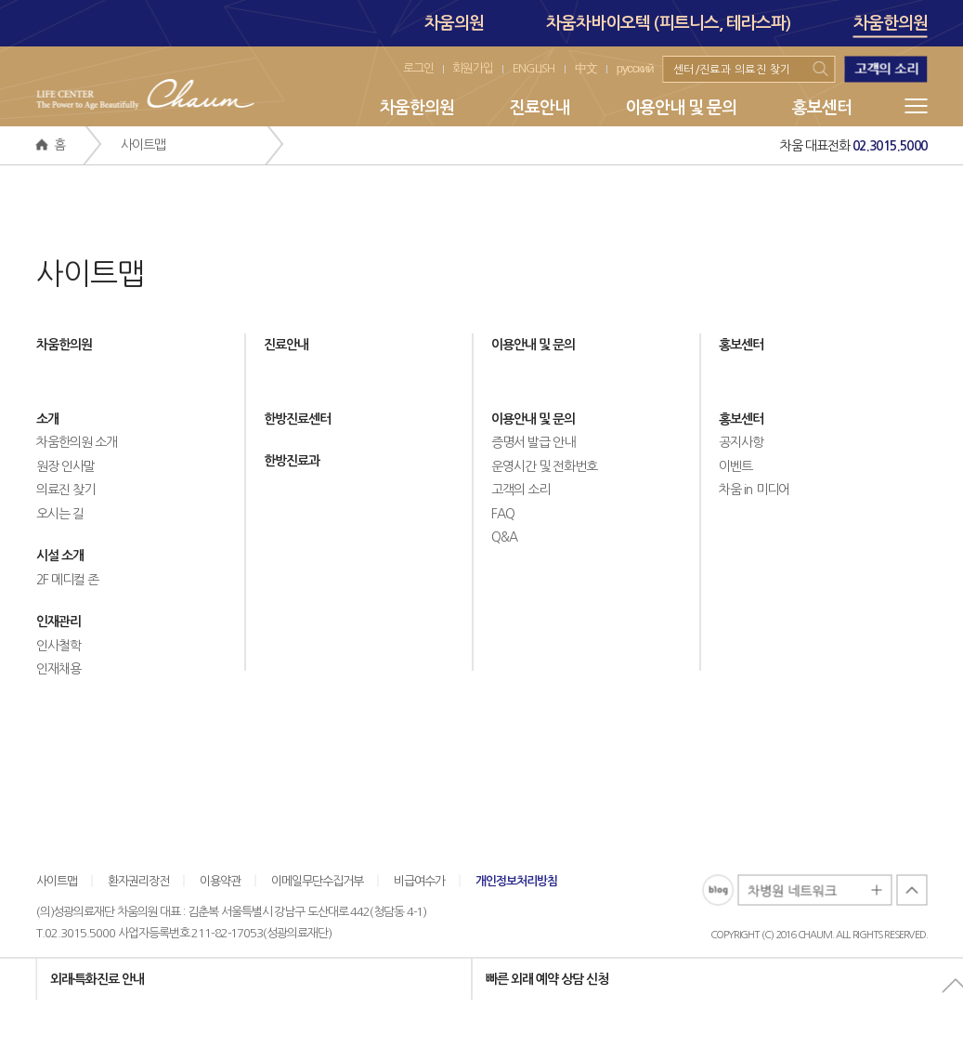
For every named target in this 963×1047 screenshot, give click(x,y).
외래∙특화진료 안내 (97, 979)
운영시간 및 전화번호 (544, 466)
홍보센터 (822, 107)
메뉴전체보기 (916, 105)
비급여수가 (419, 881)
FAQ (502, 513)
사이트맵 (56, 881)
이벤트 (735, 466)
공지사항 (741, 442)
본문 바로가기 (0, 0)
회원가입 (472, 68)
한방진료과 (291, 460)
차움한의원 (890, 26)
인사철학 (58, 645)
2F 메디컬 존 (67, 579)
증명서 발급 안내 (533, 442)
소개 (47, 418)
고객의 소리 (520, 489)
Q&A (504, 536)
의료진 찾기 (65, 489)
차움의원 (454, 23)
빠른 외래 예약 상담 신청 (547, 979)
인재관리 (58, 621)
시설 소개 (60, 555)
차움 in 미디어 (754, 489)
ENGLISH (534, 68)
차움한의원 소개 (76, 442)
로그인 (418, 68)
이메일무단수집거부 (317, 881)
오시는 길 (60, 513)
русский (635, 68)
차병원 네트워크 (815, 891)
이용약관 (220, 881)
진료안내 (539, 107)
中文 (586, 68)
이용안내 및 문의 (680, 107)
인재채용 (58, 668)
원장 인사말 (65, 466)
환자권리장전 (138, 881)
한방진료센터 (297, 418)
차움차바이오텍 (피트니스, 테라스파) (668, 23)
